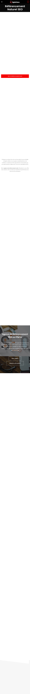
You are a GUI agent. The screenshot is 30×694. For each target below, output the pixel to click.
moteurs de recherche (7, 348)
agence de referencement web (11, 168)
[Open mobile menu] (1, 1)
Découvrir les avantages (15, 76)
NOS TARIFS (15, 358)
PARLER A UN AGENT (15, 363)
